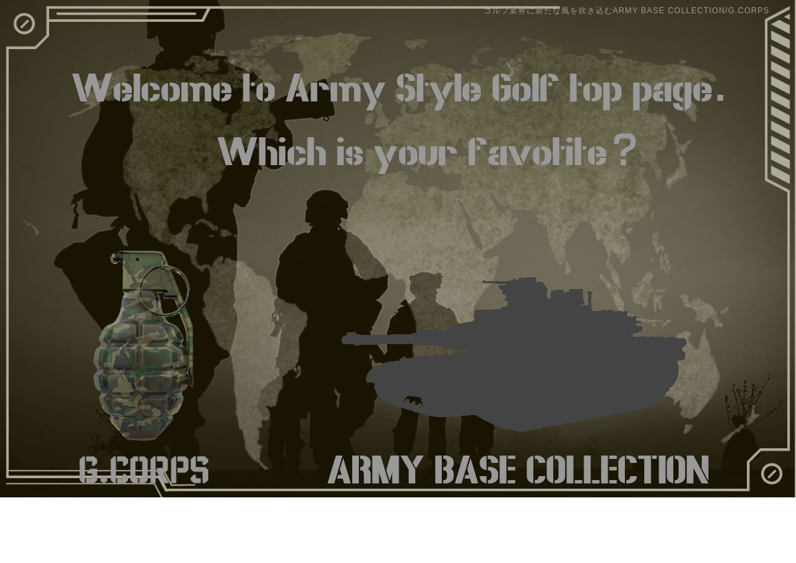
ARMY (518, 363)
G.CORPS (144, 363)
